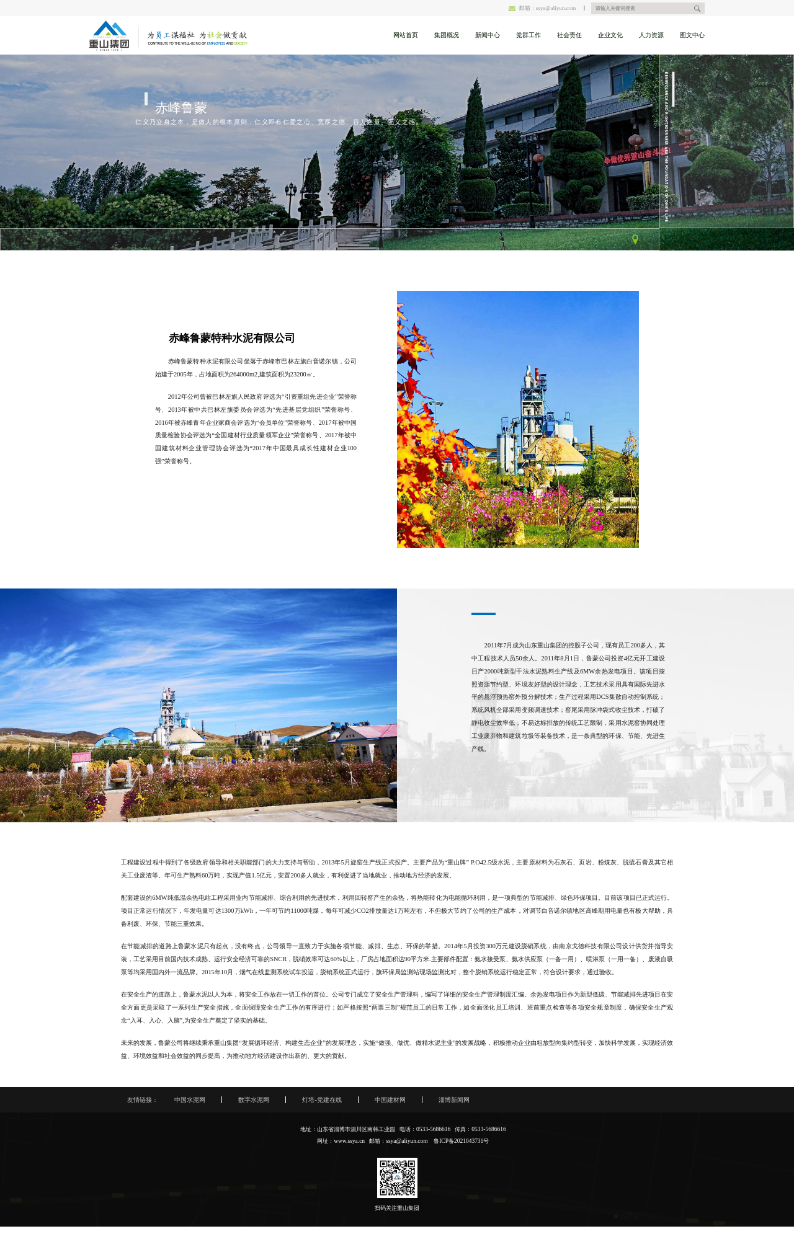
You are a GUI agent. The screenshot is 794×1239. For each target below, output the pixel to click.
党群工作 (528, 35)
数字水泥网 (253, 1099)
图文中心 (692, 35)
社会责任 (569, 35)
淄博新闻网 (454, 1099)
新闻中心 (487, 35)
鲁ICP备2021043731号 (461, 1141)
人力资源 (651, 35)
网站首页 (405, 35)
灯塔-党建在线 (321, 1099)
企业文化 (610, 35)
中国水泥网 (189, 1099)
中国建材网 (390, 1099)
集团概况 (446, 35)
